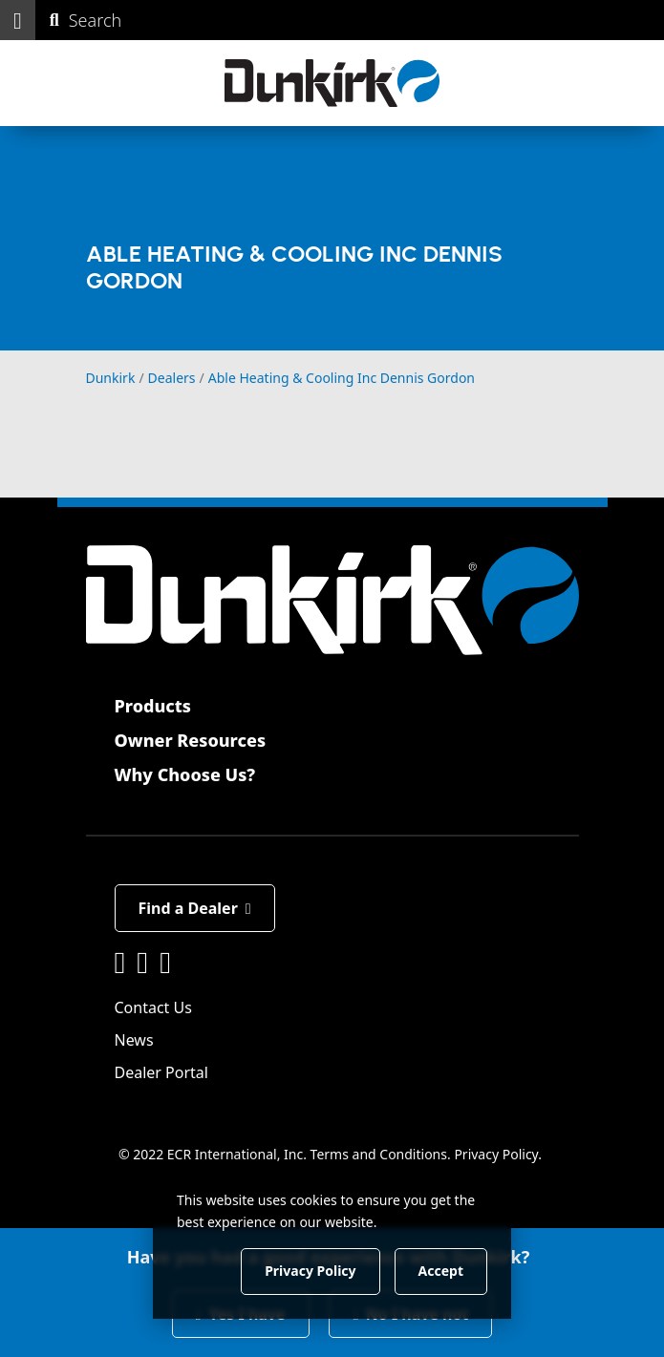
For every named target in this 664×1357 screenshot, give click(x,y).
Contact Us (153, 1007)
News (134, 1039)
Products (153, 705)
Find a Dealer (195, 908)
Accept (440, 1271)
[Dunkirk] (332, 83)
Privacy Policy (496, 1154)
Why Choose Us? (185, 774)
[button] (17, 20)
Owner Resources (191, 740)
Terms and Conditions (379, 1154)
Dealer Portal (161, 1072)
